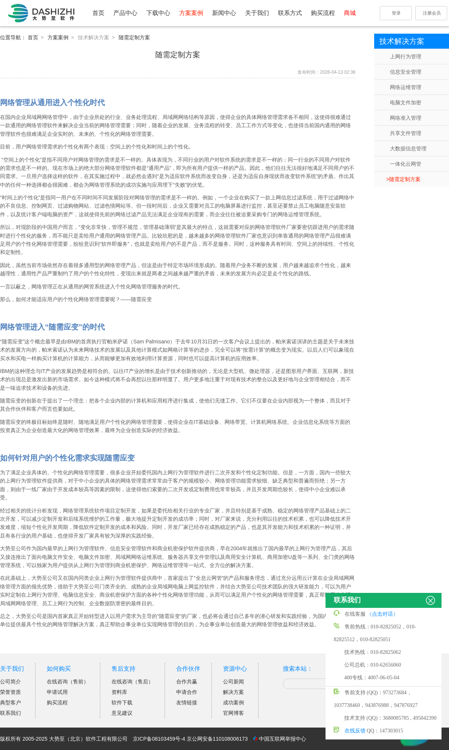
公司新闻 (233, 682)
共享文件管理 (405, 133)
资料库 (119, 692)
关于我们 (257, 13)
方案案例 (191, 13)
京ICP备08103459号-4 (159, 739)
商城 (350, 13)
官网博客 (233, 713)
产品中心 (125, 13)
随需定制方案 (405, 179)
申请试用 (57, 692)
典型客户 (10, 702)
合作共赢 (186, 682)
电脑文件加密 (405, 102)
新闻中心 (224, 13)
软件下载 (122, 702)
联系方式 (290, 13)
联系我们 (10, 713)
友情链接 (186, 702)
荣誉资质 (10, 692)
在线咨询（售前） (68, 682)
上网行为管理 (405, 56)
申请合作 (186, 692)
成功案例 (233, 702)
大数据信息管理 (408, 148)
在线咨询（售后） (132, 682)
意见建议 (122, 713)
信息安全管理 (405, 72)
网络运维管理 (405, 87)
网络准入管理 (405, 118)
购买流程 (323, 13)
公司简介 (10, 682)
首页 (98, 13)
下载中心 (158, 13)
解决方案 (233, 692)
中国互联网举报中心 (282, 739)
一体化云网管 (405, 164)
